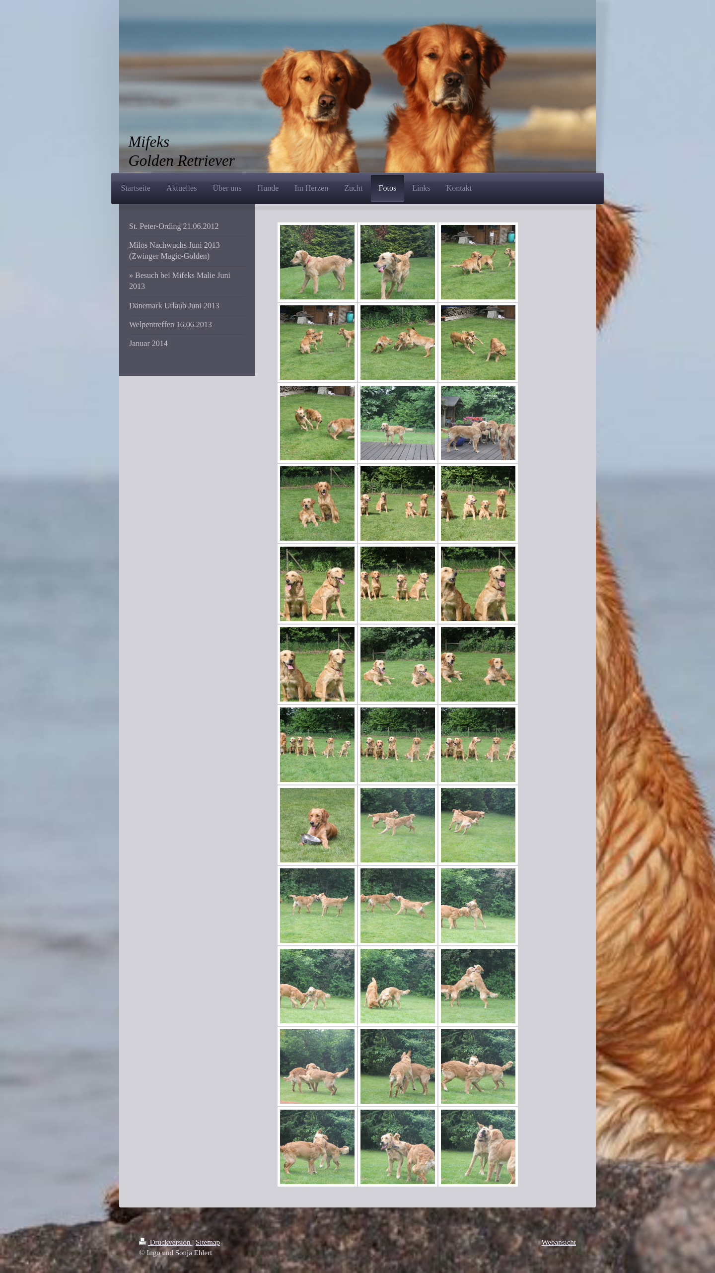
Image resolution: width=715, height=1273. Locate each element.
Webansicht (558, 1242)
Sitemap (208, 1242)
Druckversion (165, 1242)
